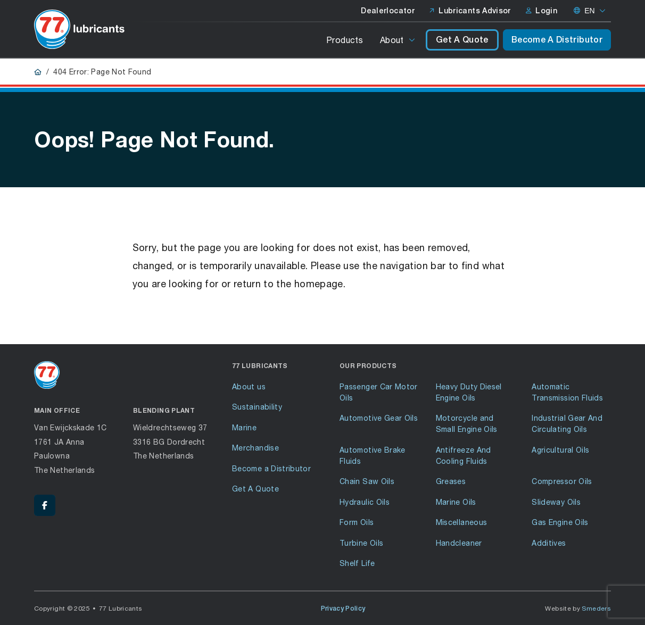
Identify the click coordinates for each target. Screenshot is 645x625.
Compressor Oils (562, 481)
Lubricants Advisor (470, 10)
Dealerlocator (388, 10)
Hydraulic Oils (365, 501)
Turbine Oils (361, 542)
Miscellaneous (461, 522)
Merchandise (255, 447)
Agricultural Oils (560, 449)
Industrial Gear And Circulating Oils (567, 423)
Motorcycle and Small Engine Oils (467, 423)
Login (541, 10)
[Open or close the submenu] (412, 40)
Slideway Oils (556, 501)
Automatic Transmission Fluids (567, 392)
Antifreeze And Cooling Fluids (463, 455)
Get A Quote (462, 40)
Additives (549, 542)
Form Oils (357, 522)
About (392, 40)
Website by (578, 608)
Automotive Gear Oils (379, 417)
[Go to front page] (79, 29)
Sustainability (257, 406)
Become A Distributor (556, 40)
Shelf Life (357, 563)
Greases (451, 481)
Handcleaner (459, 542)
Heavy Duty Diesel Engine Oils (469, 392)
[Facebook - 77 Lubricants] (44, 505)
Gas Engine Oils (560, 522)
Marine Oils (456, 501)
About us (249, 386)
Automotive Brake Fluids (373, 455)
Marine (244, 427)
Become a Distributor (271, 468)
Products (344, 40)
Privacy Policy (343, 608)
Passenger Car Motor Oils (379, 392)
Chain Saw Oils (367, 481)
